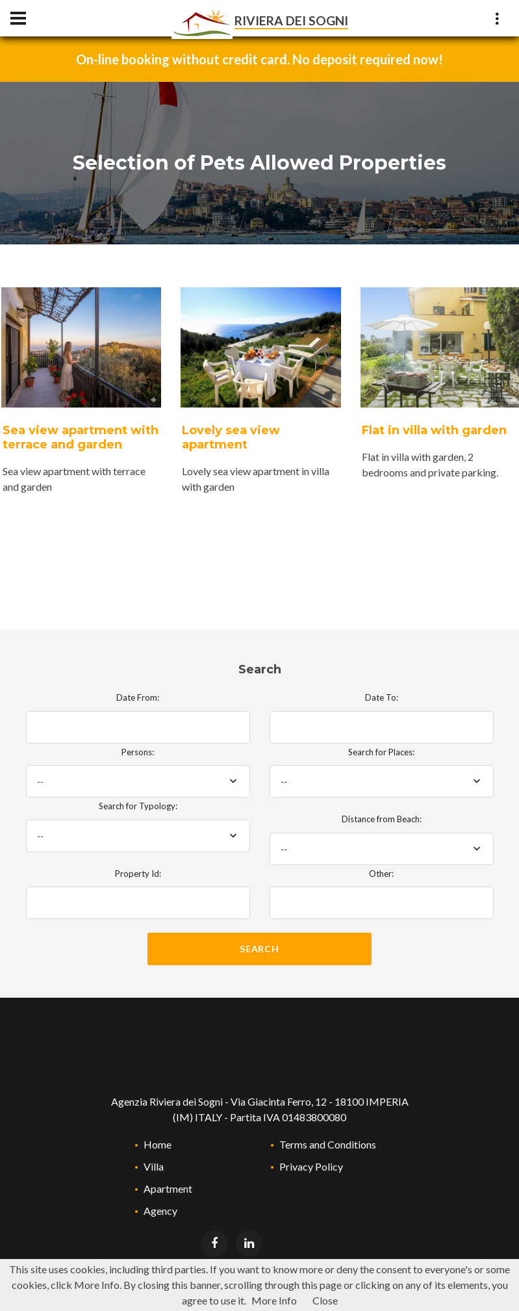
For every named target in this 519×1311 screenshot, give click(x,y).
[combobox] (138, 781)
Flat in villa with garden (434, 430)
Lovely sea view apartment (231, 437)
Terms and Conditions (327, 1144)
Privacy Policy (311, 1166)
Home (157, 1144)
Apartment (168, 1188)
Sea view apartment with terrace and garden (80, 437)
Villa (154, 1166)
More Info (274, 1300)
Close (325, 1300)
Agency (160, 1210)
